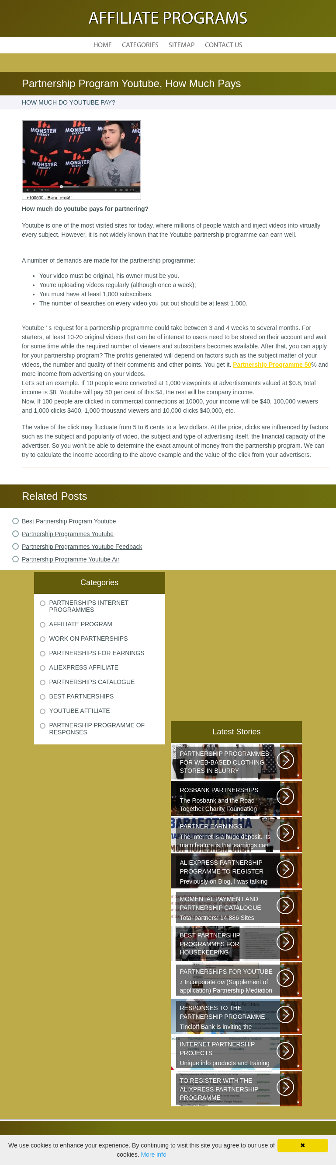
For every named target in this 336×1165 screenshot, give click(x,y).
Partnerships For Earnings (97, 652)
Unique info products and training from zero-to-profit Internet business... (229, 1054)
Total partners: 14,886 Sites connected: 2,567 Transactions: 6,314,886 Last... (229, 909)
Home (103, 45)
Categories (140, 45)
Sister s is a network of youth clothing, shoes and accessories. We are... (229, 764)
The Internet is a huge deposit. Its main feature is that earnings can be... (229, 836)
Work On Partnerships (88, 638)
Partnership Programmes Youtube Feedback (82, 546)
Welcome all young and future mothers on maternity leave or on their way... (229, 945)
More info (153, 1154)
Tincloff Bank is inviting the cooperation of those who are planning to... (229, 1018)
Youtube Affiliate (79, 710)
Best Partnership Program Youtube (69, 521)
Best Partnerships (81, 696)
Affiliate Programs (168, 19)
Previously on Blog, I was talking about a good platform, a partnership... (229, 873)
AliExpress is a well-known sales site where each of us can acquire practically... (229, 1091)
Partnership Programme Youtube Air (70, 559)
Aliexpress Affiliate (83, 667)
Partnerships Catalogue (92, 681)
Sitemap (182, 45)
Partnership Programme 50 (272, 364)
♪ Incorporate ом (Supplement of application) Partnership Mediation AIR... (229, 982)
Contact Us (223, 45)
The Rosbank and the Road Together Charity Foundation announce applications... (229, 800)
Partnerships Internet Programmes (88, 606)
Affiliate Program (80, 624)
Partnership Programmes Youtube (68, 533)
